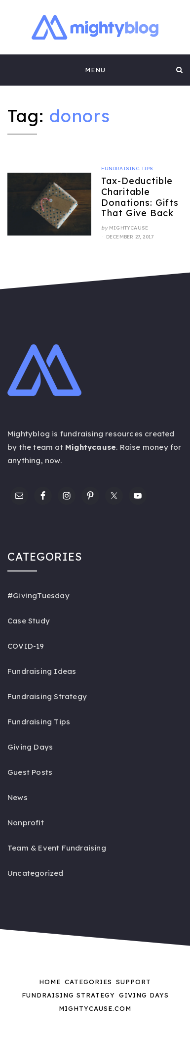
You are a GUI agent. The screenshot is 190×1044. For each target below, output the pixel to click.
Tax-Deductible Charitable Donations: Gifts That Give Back (140, 197)
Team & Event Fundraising (56, 848)
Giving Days (30, 747)
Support (133, 982)
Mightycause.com (95, 1008)
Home (50, 982)
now (52, 460)
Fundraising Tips (127, 168)
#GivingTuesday (38, 595)
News (17, 797)
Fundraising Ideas (41, 671)
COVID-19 (25, 646)
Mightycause (128, 228)
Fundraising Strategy (47, 696)
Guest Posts (29, 772)
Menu (95, 70)
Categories (88, 982)
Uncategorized (35, 873)
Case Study (28, 620)
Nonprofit (25, 822)
